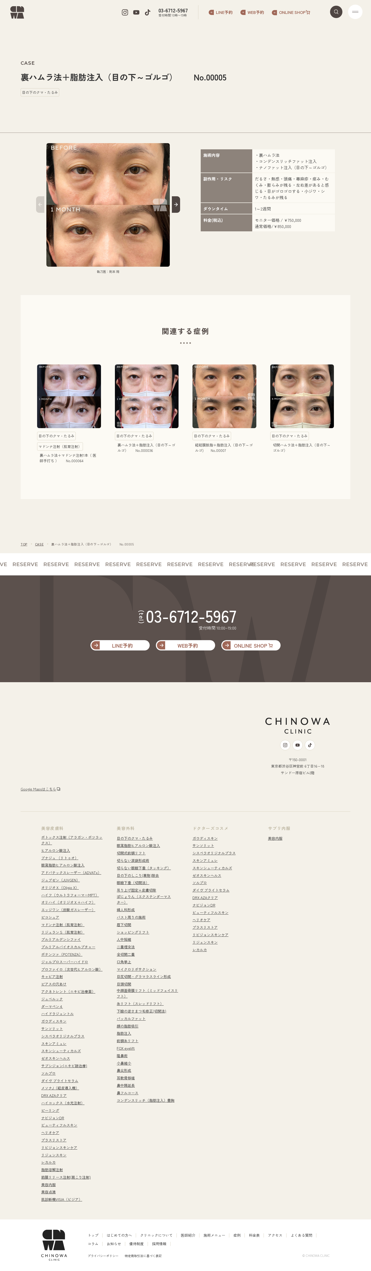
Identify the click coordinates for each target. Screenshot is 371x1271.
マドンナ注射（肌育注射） (63, 924)
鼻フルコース (127, 1092)
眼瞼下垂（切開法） (133, 882)
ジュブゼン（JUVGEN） (60, 880)
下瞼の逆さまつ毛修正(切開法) (141, 1011)
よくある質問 (301, 1235)
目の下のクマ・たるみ (135, 838)
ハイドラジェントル (57, 1013)
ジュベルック (52, 998)
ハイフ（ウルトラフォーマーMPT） (70, 895)
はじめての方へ (119, 1235)
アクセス (275, 1235)
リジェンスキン (53, 1155)
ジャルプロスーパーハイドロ (64, 961)
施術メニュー (214, 1235)
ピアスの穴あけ (53, 984)
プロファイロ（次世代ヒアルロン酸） (72, 969)
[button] (40, 205)
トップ (93, 1235)
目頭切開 (124, 984)
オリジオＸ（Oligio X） (60, 887)
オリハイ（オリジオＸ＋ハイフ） (68, 902)
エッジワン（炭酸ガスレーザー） (68, 909)
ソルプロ (48, 1073)
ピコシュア (50, 917)
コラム (93, 1243)
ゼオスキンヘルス (55, 1058)
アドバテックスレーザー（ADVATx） (71, 872)
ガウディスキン (53, 1021)
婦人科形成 (126, 909)
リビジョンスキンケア (59, 1147)
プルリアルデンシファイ (61, 939)
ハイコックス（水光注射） (63, 1102)
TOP (24, 544)
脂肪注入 (124, 1033)
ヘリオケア (50, 1132)
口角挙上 (124, 961)
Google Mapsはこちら (38, 789)
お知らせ (114, 1243)
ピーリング (50, 1110)
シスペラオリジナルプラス (63, 1036)
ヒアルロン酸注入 (55, 850)
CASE (39, 544)
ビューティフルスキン (59, 1125)
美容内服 (48, 1184)
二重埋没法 (126, 946)
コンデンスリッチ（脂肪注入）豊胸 (145, 1100)
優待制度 (136, 1243)
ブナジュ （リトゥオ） (59, 857)
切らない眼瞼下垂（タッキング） (144, 867)
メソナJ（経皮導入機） (60, 1087)
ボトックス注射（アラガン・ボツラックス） (72, 840)
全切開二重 (126, 954)
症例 (237, 1235)
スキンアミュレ (53, 1043)
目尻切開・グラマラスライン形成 (144, 976)
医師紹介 (188, 1235)
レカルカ (48, 1162)
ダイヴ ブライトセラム (59, 1080)
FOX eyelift (126, 1048)
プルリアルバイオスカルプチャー (68, 946)
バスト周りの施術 (131, 917)
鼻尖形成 (124, 1070)
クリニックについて (156, 1235)
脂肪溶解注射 (52, 1169)
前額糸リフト (127, 1040)
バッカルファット (131, 1018)
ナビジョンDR (52, 1117)
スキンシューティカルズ (61, 1050)
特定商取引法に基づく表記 (143, 1255)
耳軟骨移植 (126, 1077)
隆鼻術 (122, 1055)
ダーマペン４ (52, 1006)
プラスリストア (53, 1140)
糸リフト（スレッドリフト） (140, 1003)
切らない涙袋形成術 (133, 860)
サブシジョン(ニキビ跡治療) (64, 1065)
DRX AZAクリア (54, 1095)
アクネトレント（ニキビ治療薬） (68, 991)
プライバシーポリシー (103, 1255)
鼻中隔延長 (126, 1085)
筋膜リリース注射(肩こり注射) (66, 1177)
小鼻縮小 (124, 1063)
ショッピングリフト (133, 932)
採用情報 (159, 1243)
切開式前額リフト (131, 853)
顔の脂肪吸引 (127, 1026)
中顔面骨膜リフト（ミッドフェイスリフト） (147, 993)
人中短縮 (124, 939)
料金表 (254, 1235)
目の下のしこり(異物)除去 (138, 875)
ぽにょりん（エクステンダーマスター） (144, 899)
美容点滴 (48, 1191)
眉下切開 (124, 924)
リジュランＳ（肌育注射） (63, 932)
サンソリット (52, 1028)
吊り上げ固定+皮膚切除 (136, 890)
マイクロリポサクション (136, 969)
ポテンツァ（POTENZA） (61, 954)
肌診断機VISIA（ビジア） (61, 1199)
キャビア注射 (52, 976)
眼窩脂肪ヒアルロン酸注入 (63, 865)
